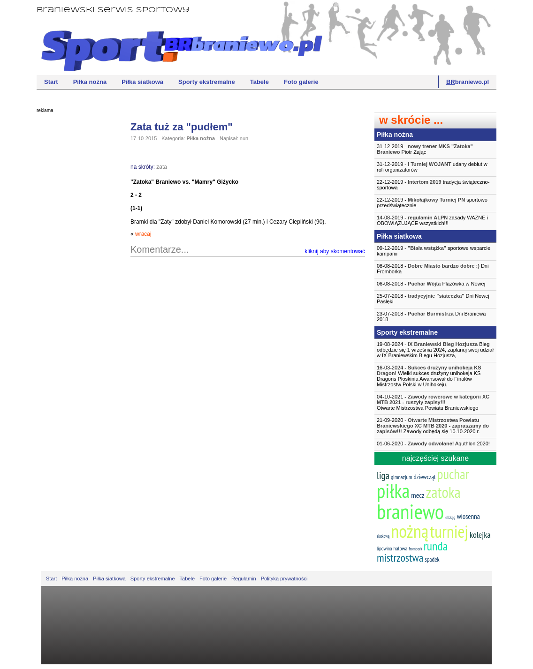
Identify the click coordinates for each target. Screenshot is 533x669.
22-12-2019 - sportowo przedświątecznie (432, 202)
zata (161, 167)
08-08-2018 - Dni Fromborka (432, 268)
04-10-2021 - (435, 402)
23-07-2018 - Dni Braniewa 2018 (431, 316)
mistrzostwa (400, 557)
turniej (449, 531)
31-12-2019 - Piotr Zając (425, 149)
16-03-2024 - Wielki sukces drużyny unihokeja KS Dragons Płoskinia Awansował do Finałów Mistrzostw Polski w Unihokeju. (429, 376)
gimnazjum (401, 477)
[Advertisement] (74, 260)
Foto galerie (301, 81)
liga (383, 475)
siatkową (383, 536)
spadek (432, 560)
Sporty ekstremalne (206, 81)
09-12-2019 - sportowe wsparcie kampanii (433, 250)
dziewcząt (425, 477)
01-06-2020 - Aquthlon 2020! (433, 443)
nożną (409, 531)
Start (51, 81)
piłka (393, 491)
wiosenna (468, 516)
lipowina (384, 548)
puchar (453, 474)
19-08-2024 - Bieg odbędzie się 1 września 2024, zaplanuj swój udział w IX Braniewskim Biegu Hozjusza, (435, 349)
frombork (415, 548)
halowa (401, 548)
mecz (417, 495)
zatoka (443, 492)
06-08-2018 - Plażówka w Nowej (431, 283)
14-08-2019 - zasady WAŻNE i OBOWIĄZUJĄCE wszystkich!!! (432, 220)
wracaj (143, 234)
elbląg (450, 517)
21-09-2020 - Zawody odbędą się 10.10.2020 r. (433, 425)
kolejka (480, 534)
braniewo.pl (467, 81)
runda (436, 546)
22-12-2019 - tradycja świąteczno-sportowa (433, 184)
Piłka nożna (90, 81)
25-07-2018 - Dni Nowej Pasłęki (433, 298)
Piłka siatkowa (142, 81)
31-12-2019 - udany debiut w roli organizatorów (432, 167)
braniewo (410, 511)
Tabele (259, 81)
